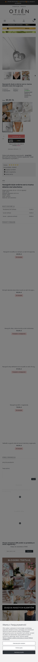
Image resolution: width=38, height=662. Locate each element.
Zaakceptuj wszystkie (19, 652)
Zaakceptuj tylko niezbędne (19, 643)
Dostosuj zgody (19, 647)
